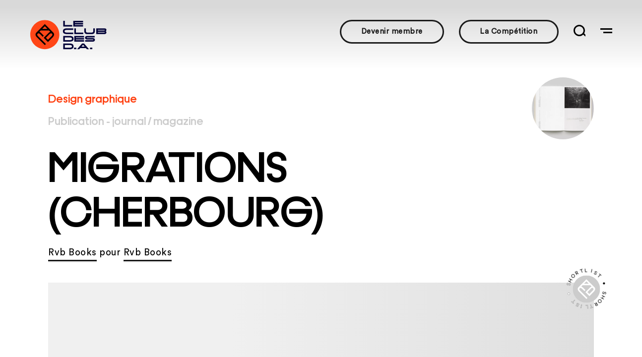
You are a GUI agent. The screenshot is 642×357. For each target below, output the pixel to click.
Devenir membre (392, 31)
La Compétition (508, 31)
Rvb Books (72, 252)
